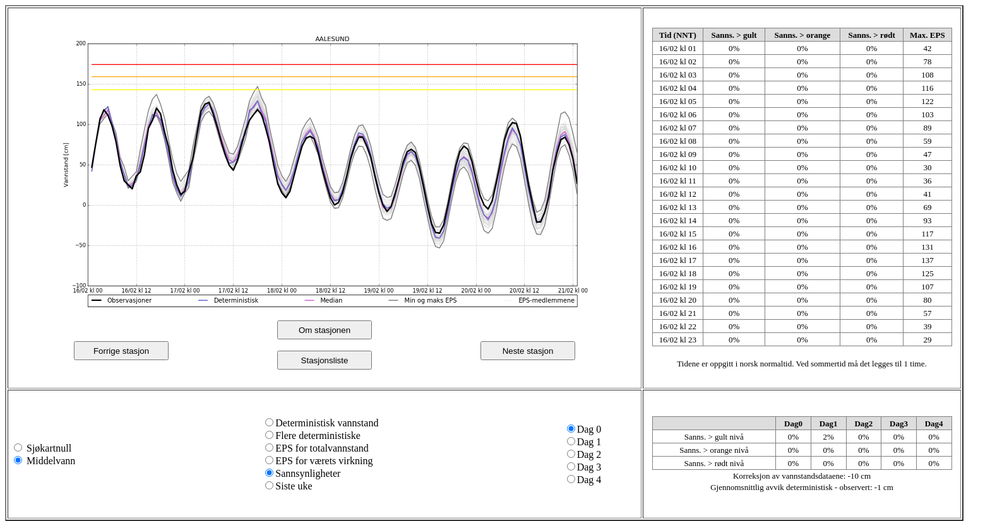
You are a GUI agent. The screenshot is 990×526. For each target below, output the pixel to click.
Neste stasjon (528, 351)
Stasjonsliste (325, 360)
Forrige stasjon (121, 351)
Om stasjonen (324, 330)
